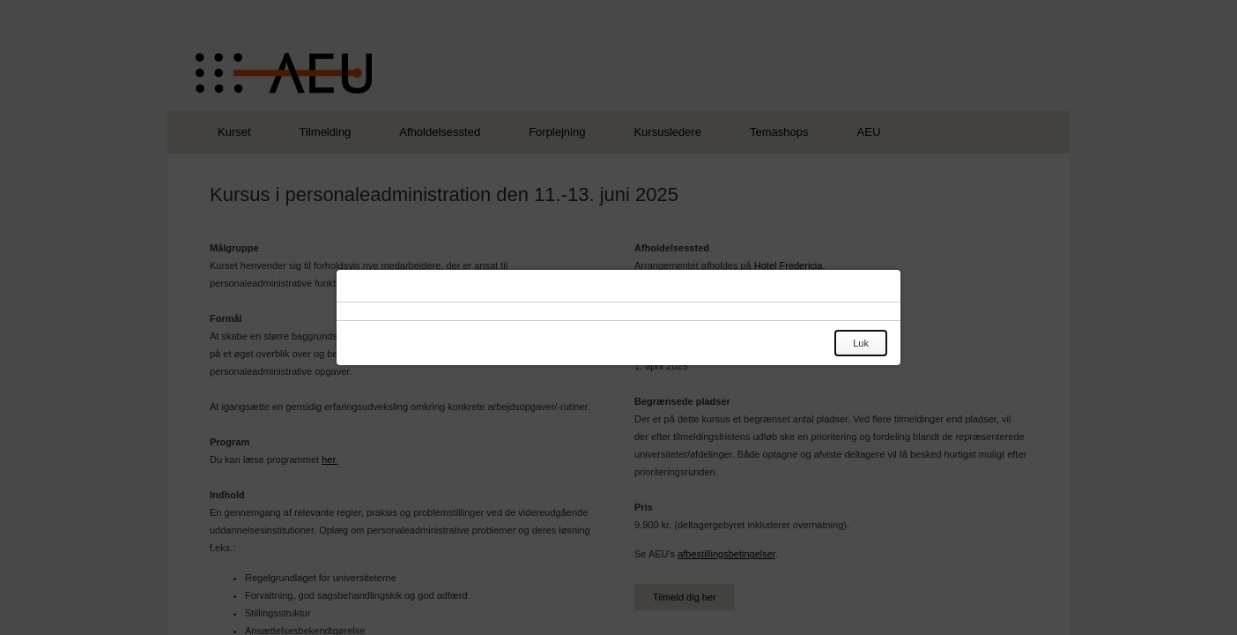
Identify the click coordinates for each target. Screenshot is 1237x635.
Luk (861, 343)
